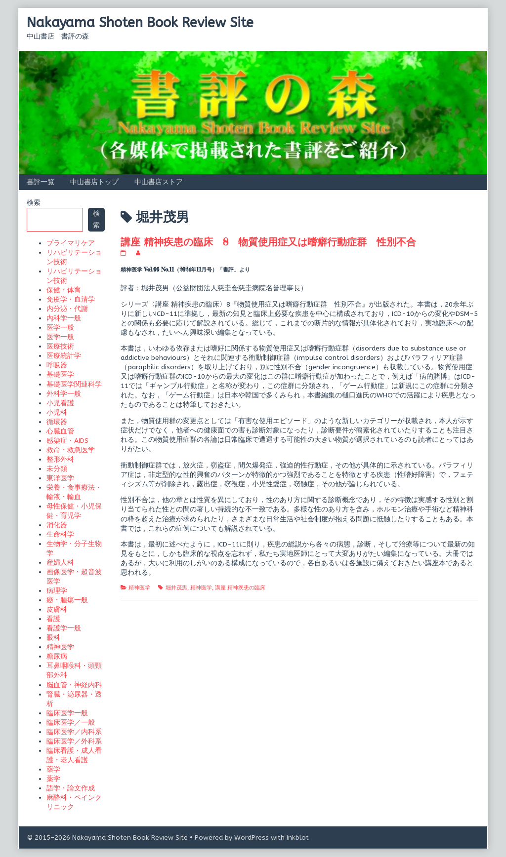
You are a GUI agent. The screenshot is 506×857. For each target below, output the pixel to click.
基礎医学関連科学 (74, 384)
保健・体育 (63, 290)
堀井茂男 (176, 587)
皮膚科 (56, 609)
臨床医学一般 (67, 713)
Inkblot (298, 837)
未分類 (56, 469)
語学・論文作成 (70, 788)
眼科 (53, 637)
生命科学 (60, 534)
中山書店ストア (158, 182)
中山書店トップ (94, 182)
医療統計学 (63, 355)
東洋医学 (60, 478)
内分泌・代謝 (67, 309)
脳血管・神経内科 (74, 685)
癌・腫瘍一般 (67, 600)
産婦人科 (60, 562)
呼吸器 (56, 365)
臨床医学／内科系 (74, 732)
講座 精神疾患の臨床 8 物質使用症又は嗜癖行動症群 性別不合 (268, 241)
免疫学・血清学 (70, 299)
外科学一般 (63, 394)
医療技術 (60, 346)
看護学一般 (63, 628)
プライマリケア (70, 243)
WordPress (251, 837)
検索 (34, 202)
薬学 (53, 769)
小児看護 (60, 403)
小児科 (56, 412)
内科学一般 (63, 318)
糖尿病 (56, 656)
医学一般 (60, 327)
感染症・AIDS (67, 440)
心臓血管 (60, 431)
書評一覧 (40, 182)
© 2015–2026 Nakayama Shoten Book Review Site (107, 837)
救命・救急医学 (70, 450)
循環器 (56, 422)
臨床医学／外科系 (74, 741)
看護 (53, 619)
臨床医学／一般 (70, 722)
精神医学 (139, 587)
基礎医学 (60, 374)
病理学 (56, 590)
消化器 (56, 525)
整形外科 (60, 459)
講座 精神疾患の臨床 (240, 587)
